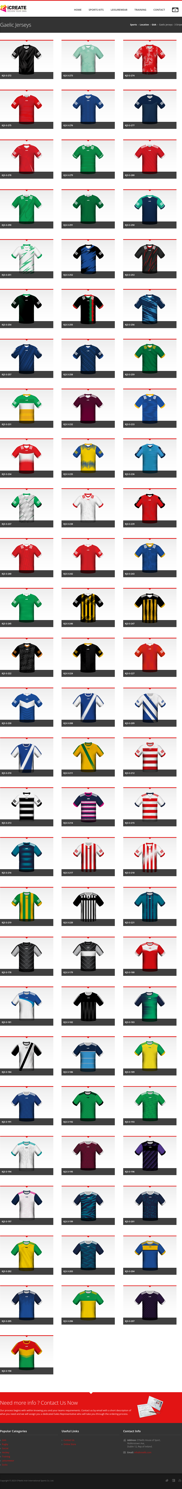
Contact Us (68, 1440)
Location (144, 24)
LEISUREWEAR (119, 9)
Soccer (5, 1448)
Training (6, 1456)
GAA (154, 24)
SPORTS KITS (96, 9)
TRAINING (140, 9)
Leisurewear (8, 1460)
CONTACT (159, 9)
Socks (5, 1464)
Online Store (69, 1444)
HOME (77, 9)
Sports (133, 24)
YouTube (179, 1480)
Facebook (173, 1480)
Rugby (5, 1444)
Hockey (5, 1452)
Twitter (167, 1480)
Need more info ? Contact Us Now (39, 1402)
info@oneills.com (142, 1452)
